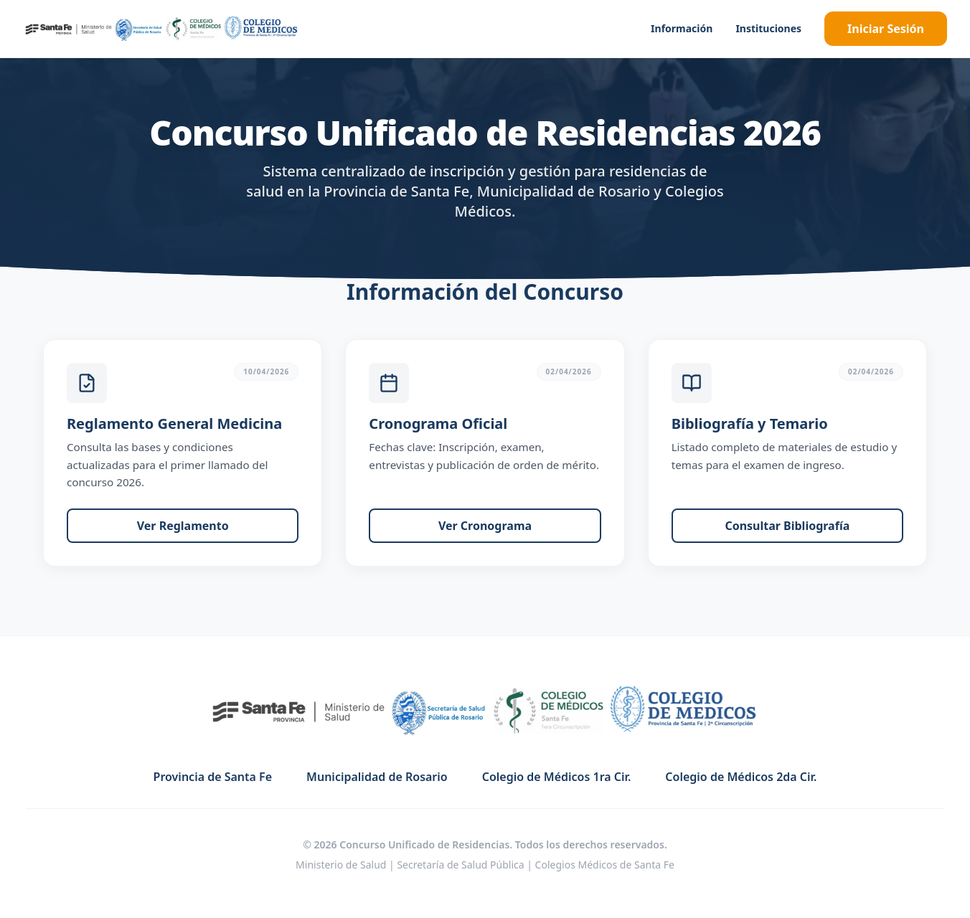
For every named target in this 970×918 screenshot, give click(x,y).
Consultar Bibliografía (787, 526)
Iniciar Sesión (885, 29)
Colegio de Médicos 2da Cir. (740, 777)
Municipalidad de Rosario (377, 777)
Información (681, 28)
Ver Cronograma (485, 526)
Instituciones (768, 28)
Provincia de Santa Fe (213, 777)
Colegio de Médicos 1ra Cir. (556, 777)
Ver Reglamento (183, 526)
